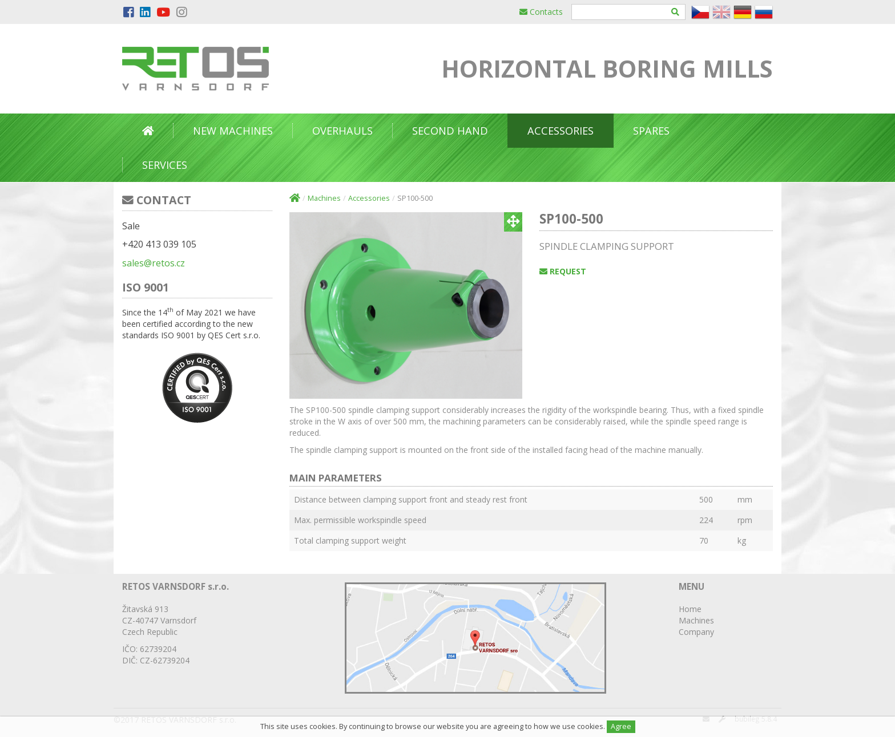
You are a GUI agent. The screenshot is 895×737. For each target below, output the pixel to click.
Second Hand (450, 130)
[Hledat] (676, 12)
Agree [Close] (621, 726)
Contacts (541, 11)
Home (690, 609)
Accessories (560, 130)
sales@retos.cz (153, 263)
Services (164, 165)
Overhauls (342, 130)
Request (562, 271)
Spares (651, 130)
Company (696, 631)
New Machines (233, 130)
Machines (324, 198)
